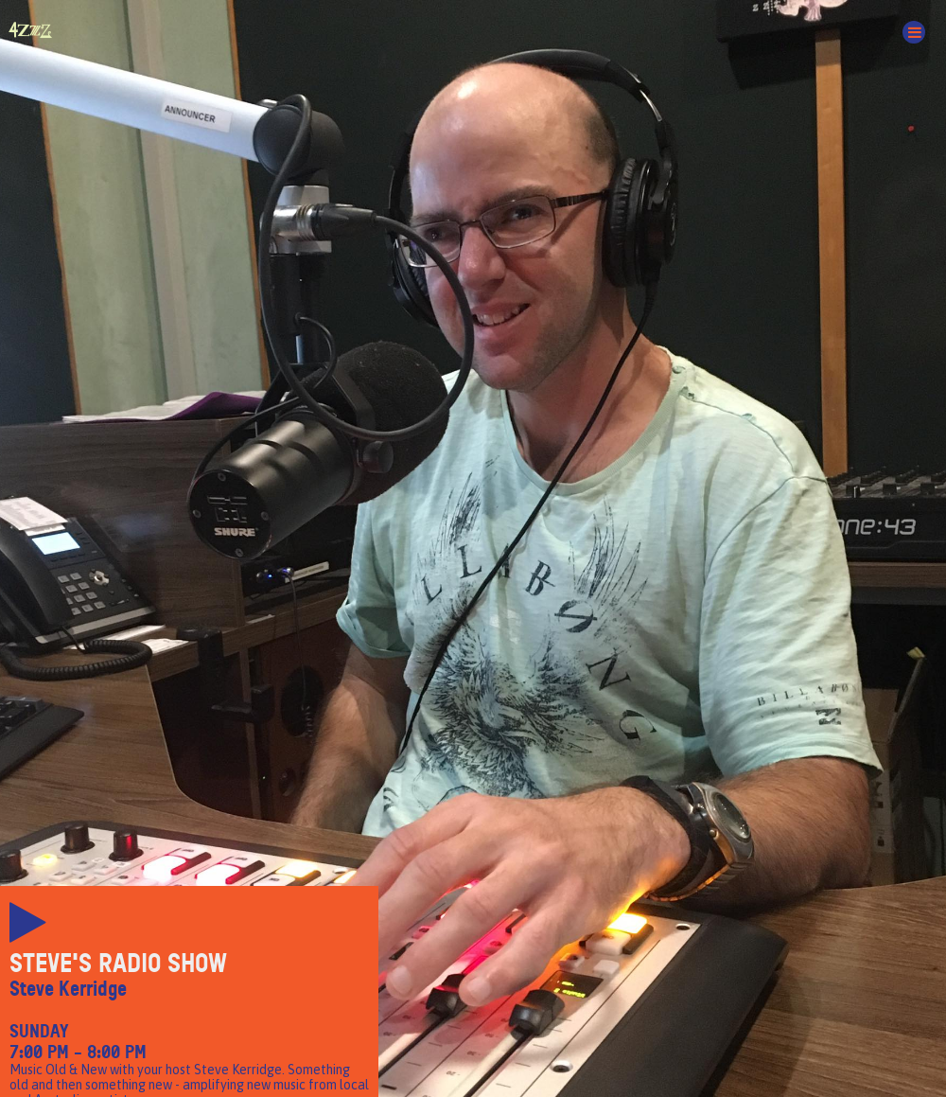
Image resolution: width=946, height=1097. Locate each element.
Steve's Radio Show (118, 963)
